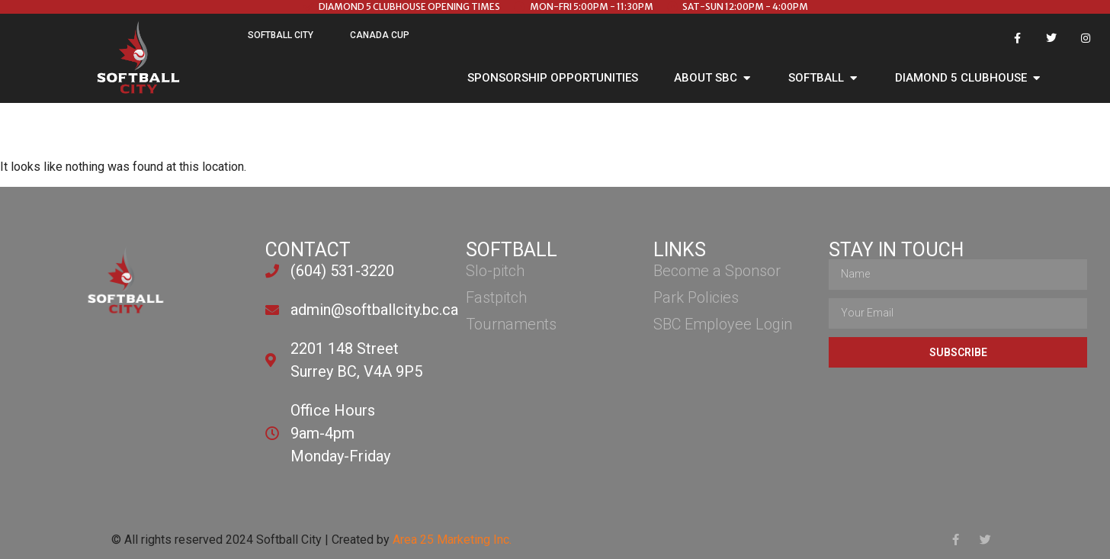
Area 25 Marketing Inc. (452, 539)
